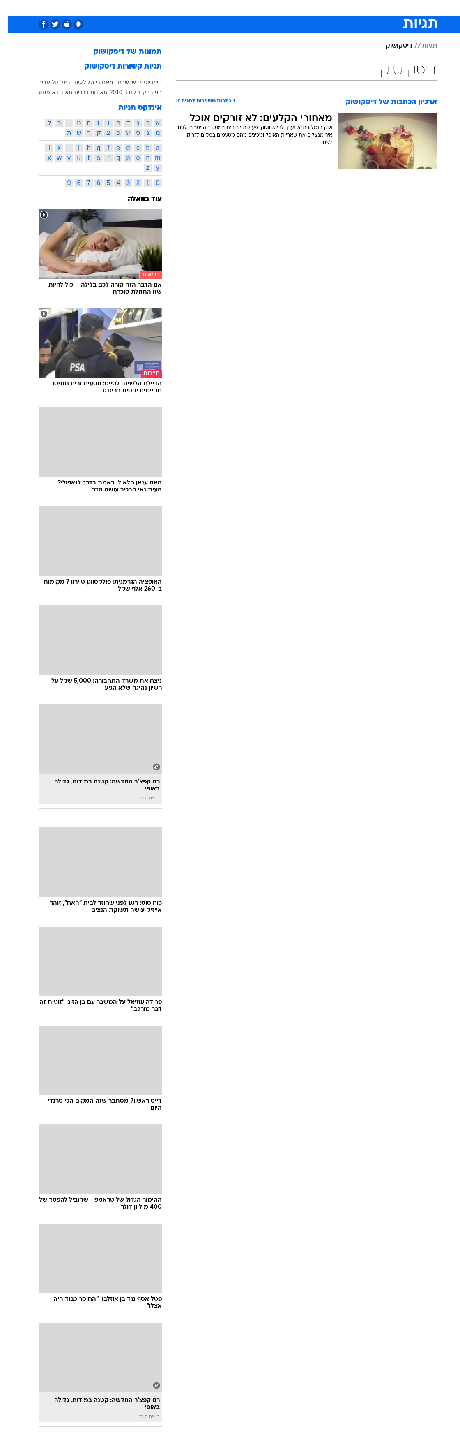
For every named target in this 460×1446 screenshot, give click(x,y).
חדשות (361, 7)
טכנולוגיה (167, 7)
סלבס (286, 7)
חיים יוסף (143, 82)
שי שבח (119, 82)
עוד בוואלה (137, 199)
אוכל (245, 7)
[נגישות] (11, 7)
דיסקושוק (391, 46)
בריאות (221, 7)
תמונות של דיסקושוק (119, 52)
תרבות (310, 7)
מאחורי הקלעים (86, 82)
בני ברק (144, 92)
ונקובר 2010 (117, 92)
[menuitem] (356, 8)
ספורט (335, 7)
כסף (265, 7)
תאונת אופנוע (47, 92)
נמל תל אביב (46, 82)
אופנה (139, 7)
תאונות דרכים (83, 92)
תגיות (421, 46)
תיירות (195, 7)
